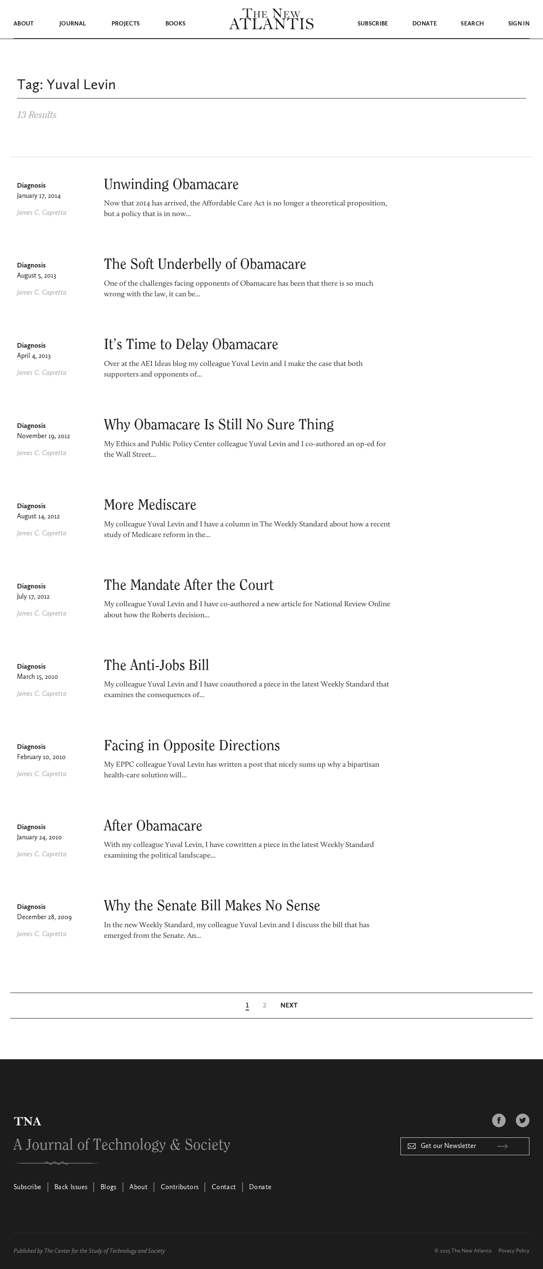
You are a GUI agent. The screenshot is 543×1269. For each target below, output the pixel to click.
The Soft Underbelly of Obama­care (205, 264)
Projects (126, 24)
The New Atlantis (471, 1250)
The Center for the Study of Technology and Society (104, 1251)
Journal (72, 24)
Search (472, 24)
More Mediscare (150, 505)
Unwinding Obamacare (171, 184)
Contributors (180, 1187)
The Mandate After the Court (189, 585)
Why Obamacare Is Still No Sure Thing (219, 424)
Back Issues (70, 1187)
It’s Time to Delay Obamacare (191, 344)
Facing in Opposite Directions (192, 745)
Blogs (109, 1187)
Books (175, 24)
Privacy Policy (513, 1250)
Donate (424, 24)
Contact (224, 1187)
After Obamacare (153, 826)
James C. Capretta (42, 212)
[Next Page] (289, 1006)
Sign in (518, 24)
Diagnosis (31, 185)
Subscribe (373, 24)
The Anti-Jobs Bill (156, 665)
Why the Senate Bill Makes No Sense (212, 905)
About (24, 24)
